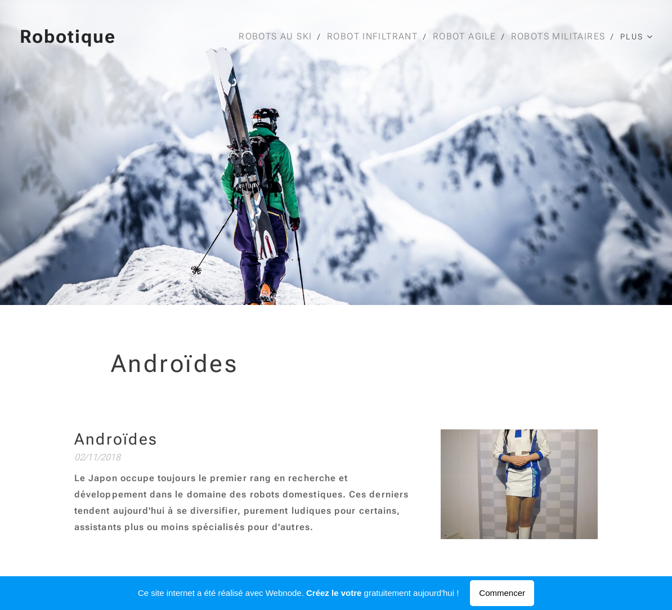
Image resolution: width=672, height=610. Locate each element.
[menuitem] (282, 37)
